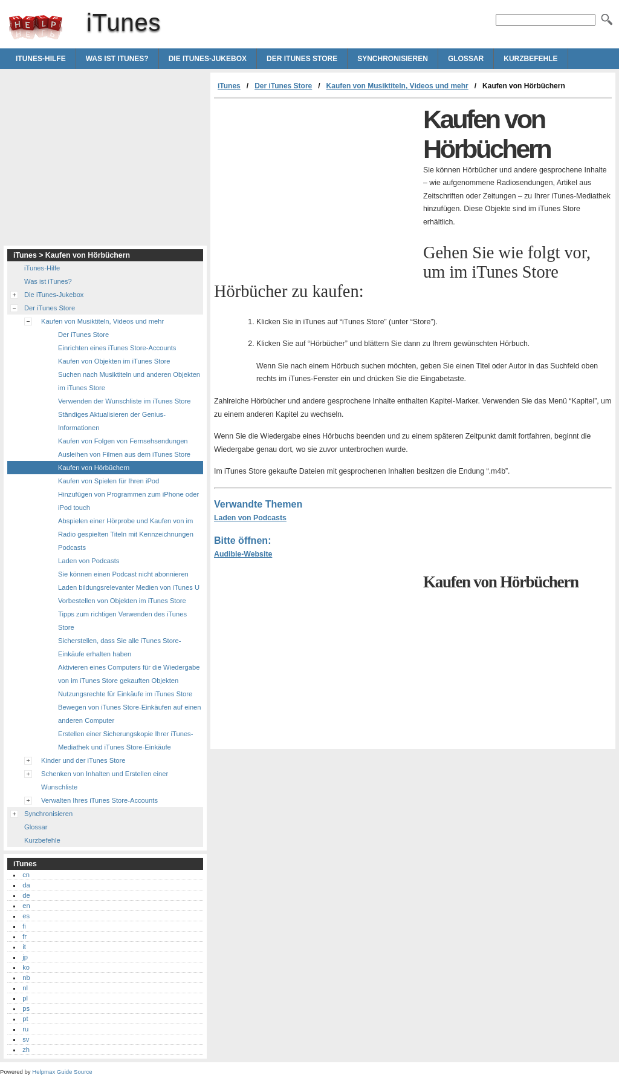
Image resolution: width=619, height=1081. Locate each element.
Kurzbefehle (530, 58)
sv (25, 1039)
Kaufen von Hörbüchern (93, 467)
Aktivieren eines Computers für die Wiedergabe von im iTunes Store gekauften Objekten (128, 674)
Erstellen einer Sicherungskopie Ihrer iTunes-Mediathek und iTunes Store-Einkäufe (125, 740)
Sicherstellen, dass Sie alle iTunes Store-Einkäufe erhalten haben (119, 647)
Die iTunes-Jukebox (208, 58)
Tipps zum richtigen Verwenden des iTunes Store (122, 620)
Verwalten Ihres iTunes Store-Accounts (99, 800)
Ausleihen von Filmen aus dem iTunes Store (124, 454)
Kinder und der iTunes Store (83, 760)
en (26, 905)
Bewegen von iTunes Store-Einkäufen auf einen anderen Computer (129, 714)
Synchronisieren (392, 58)
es (26, 915)
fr (24, 936)
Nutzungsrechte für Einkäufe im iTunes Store (125, 693)
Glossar (466, 58)
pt (25, 1018)
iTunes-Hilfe (41, 58)
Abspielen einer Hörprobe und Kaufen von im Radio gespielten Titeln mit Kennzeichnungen (125, 527)
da (26, 885)
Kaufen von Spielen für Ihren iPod (108, 481)
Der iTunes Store (302, 58)
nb (26, 977)
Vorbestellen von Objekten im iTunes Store (122, 600)
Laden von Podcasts (250, 518)
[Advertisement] (315, 189)
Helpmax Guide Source (62, 1071)
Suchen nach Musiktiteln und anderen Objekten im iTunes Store (129, 381)
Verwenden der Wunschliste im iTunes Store (124, 401)
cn (26, 874)
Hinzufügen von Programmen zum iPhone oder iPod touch (128, 501)
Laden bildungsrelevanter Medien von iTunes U (128, 587)
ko (26, 967)
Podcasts (72, 547)
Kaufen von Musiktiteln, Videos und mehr (397, 86)
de (26, 895)
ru (25, 1029)
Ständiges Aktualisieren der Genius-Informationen (112, 421)
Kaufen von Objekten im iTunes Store (114, 361)
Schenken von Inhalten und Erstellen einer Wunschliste (104, 780)
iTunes (35, 27)
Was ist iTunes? (117, 58)
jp (25, 957)
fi (24, 926)
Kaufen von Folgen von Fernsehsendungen (123, 441)
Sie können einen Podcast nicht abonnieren (123, 574)
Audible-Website (243, 554)
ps (26, 1008)
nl (25, 987)
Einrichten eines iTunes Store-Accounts (117, 347)
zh (26, 1049)
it (24, 946)
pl (25, 998)
